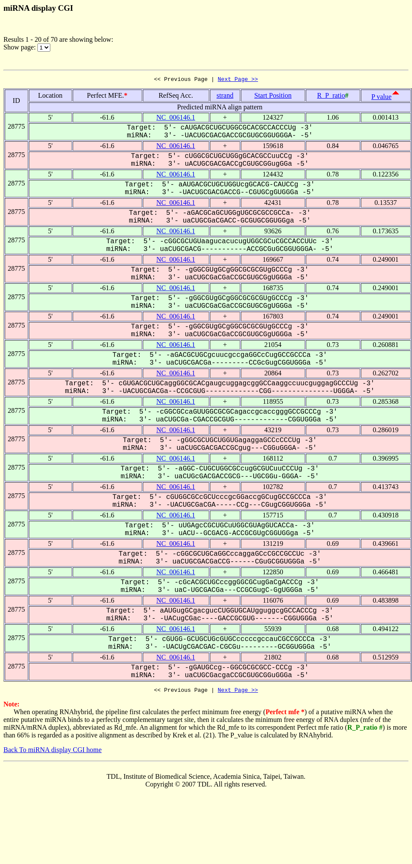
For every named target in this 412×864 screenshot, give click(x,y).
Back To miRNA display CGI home (52, 752)
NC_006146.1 (176, 118)
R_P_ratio (331, 96)
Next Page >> (238, 80)
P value (381, 98)
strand (225, 96)
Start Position (273, 96)
